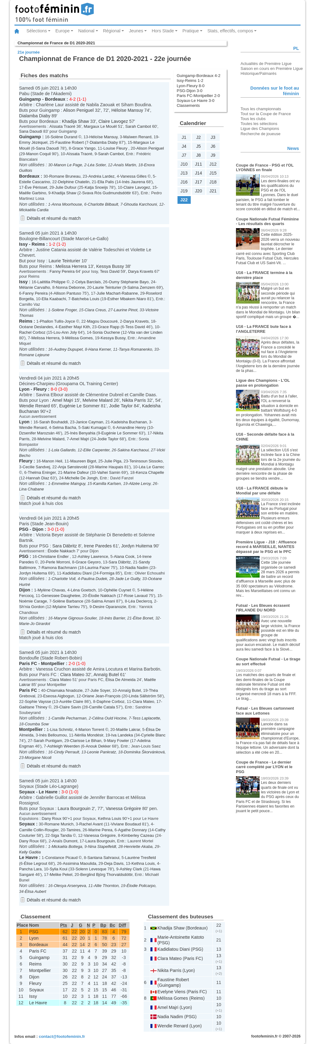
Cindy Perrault (66, 752)
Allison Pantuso (67, 293)
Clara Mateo (72, 674)
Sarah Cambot (138, 126)
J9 (213, 155)
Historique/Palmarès (259, 73)
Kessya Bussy (110, 266)
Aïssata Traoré (62, 126)
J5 (198, 146)
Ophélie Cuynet (117, 590)
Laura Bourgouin (74, 808)
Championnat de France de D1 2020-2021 (56, 43)
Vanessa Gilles (133, 176)
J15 (213, 173)
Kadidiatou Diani (76, 573)
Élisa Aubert (35, 891)
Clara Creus (95, 310)
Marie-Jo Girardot (34, 623)
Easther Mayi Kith (74, 326)
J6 (213, 146)
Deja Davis (114, 863)
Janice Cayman (89, 422)
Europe (62, 30)
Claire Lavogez (113, 121)
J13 (183, 173)
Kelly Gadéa (30, 852)
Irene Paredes (98, 545)
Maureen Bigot (83, 461)
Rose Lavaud (135, 595)
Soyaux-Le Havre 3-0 (195, 100)
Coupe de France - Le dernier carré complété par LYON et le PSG (264, 767)
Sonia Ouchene (106, 332)
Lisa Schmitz (61, 729)
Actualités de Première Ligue (266, 63)
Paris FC (28, 663)
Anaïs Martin (125, 165)
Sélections (36, 30)
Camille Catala (102, 707)
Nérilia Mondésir (89, 735)
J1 (183, 137)
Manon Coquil (38, 153)
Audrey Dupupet (68, 349)
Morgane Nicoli (38, 757)
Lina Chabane (31, 489)
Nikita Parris (134, 400)
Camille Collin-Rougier (38, 830)
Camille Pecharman (69, 718)
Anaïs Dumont (65, 841)
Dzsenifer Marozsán (36, 433)
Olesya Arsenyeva (70, 885)
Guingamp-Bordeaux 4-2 (199, 75)
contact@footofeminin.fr (62, 1036)
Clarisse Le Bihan (86, 740)
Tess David (109, 271)
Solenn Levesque (91, 869)
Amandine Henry (131, 427)
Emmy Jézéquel (33, 142)
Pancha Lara (30, 869)
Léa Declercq (140, 601)
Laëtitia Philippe (52, 282)
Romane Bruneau (65, 176)
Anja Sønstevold (72, 467)
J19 (183, 190)
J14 (198, 173)
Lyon (24, 389)
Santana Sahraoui (103, 857)
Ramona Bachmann (59, 567)
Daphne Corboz (111, 701)
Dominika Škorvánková (144, 752)
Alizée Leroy (139, 483)
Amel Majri (62, 400)
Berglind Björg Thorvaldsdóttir (106, 874)
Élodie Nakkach (61, 551)
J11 (198, 164)
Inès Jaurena (133, 181)
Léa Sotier (97, 165)
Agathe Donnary (132, 830)
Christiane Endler (54, 556)
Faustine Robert (69, 142)
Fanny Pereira (62, 271)
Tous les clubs (253, 118)
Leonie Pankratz (101, 752)
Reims (38, 244)
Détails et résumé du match (54, 218)
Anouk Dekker (98, 746)
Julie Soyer (100, 690)
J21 (213, 190)
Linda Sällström (142, 696)
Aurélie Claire (71, 701)
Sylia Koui (58, 869)
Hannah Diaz (37, 478)
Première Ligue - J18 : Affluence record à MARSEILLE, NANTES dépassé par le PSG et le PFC (266, 547)
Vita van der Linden (145, 332)
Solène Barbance (68, 601)
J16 (183, 181)
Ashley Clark (131, 869)
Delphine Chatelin (74, 181)
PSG (23, 529)
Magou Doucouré (102, 321)
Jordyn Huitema (136, 545)
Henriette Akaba (138, 846)
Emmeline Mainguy (68, 483)
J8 (198, 155)
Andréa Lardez (101, 176)
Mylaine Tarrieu (66, 606)
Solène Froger (64, 310)
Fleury (40, 389)
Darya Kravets (140, 271)
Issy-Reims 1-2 (190, 80)
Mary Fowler (118, 740)
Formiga (107, 573)
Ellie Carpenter (96, 450)
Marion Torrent (91, 729)
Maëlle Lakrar (128, 729)
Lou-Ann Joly (65, 332)
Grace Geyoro (88, 562)
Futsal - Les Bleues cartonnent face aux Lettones (265, 710)
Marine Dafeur (76, 472)
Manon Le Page (68, 165)
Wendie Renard (34, 405)
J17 (198, 181)
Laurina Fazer (97, 567)
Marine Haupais (109, 467)
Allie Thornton (106, 885)
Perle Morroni (58, 562)
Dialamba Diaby (34, 115)
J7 (183, 155)
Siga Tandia (61, 835)
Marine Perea (100, 830)
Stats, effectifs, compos (230, 30)
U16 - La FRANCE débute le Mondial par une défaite (262, 490)
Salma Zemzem (141, 287)
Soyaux (27, 791)
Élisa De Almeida (121, 679)
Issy (23, 244)
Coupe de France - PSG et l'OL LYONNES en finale (264, 167)
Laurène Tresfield (140, 857)
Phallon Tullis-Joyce (57, 321)
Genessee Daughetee (61, 595)
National (86, 30)
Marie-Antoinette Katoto (181, 937)
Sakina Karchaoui (133, 450)
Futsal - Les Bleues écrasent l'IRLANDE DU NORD (263, 608)
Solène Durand (64, 137)
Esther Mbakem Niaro (126, 298)
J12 (213, 164)
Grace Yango (83, 148)
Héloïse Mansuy (127, 110)
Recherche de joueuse (261, 133)
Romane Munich (59, 824)
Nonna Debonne (70, 287)
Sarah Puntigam (48, 740)
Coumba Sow (37, 724)
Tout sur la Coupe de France (266, 113)
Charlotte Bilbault (103, 204)
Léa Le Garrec (151, 467)
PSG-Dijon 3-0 (190, 90)
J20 (198, 190)
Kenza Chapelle (150, 472)
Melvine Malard (97, 400)
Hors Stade (163, 30)
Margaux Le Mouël (100, 126)
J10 (183, 164)
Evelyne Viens (171, 991)
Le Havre (48, 791)
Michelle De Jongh (81, 478)
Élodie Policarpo (141, 885)
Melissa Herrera (71, 266)
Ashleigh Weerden (63, 746)
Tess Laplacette (146, 718)
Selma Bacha (64, 427)
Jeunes (136, 30)
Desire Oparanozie (109, 606)
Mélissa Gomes (79, 338)
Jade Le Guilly (127, 578)
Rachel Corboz (32, 332)
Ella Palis (106, 181)
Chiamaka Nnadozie (65, 690)
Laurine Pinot (125, 310)
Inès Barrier (115, 618)
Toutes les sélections (259, 123)
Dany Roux (51, 818)
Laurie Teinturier (64, 260)
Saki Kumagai (94, 427)
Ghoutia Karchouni (140, 204)
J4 (183, 146)
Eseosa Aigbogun (58, 696)
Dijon (37, 529)
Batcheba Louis (85, 298)
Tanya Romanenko (135, 349)
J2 (198, 137)
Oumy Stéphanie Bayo (129, 282)
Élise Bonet (143, 618)
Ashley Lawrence (93, 556)
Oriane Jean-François (101, 696)
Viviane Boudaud (126, 824)
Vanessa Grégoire (123, 808)
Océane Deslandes (36, 326)
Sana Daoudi (30, 131)
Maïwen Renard (137, 137)
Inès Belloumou (53, 735)
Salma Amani (103, 601)
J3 (213, 137)
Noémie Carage (33, 601)
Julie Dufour (65, 187)
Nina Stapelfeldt (102, 846)
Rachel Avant (91, 824)
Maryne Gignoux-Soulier (75, 618)
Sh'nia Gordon (31, 606)
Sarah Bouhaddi (53, 422)
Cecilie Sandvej (36, 467)
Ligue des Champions (260, 128)
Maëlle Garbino (32, 193)
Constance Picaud (61, 857)
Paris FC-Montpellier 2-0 (198, 95)
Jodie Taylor (121, 405)
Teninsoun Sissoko (145, 461)
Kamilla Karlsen (107, 483)
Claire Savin (70, 707)
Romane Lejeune (34, 355)
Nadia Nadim (136, 567)
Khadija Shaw (75, 121)
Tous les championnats (261, 109)
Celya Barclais (88, 282)
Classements (188, 105)
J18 (213, 181)
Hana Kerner (99, 349)
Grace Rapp (108, 326)
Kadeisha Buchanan (129, 422)
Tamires (73, 830)
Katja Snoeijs (96, 187)
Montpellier (53, 663)
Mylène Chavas (51, 590)
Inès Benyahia (82, 433)
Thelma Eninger (42, 472)
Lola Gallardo (63, 450)
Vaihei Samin (108, 472)
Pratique (190, 30)
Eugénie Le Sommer (79, 405)
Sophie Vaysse (38, 701)
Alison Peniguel (78, 110)
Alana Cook (124, 556)
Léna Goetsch (83, 590)
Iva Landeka (122, 735)
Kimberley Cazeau (138, 835)
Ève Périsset (36, 187)
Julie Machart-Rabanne (117, 293)
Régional (112, 30)
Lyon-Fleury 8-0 (191, 85)
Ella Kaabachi (54, 298)
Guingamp (30, 99)
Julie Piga (112, 461)
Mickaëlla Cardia (34, 210)
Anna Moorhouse (67, 204)
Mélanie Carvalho (34, 287)
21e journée (29, 52)
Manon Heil (52, 461)
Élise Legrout (35, 863)
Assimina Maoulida (79, 863)
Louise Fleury (115, 148)
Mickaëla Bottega (67, 846)
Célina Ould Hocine (109, 718)
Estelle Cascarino (34, 181)
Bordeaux (55, 99)
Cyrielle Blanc (153, 735)
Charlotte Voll (63, 578)
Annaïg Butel (106, 674)
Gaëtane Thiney (33, 707)
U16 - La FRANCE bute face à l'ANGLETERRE (263, 329)
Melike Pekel (61, 874)
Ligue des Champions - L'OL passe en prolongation (263, 383)
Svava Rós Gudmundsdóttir (106, 193)
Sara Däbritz (64, 545)
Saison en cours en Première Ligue (272, 68)
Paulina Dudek (94, 578)
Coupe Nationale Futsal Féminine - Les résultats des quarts (267, 221)
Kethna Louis (109, 818)
